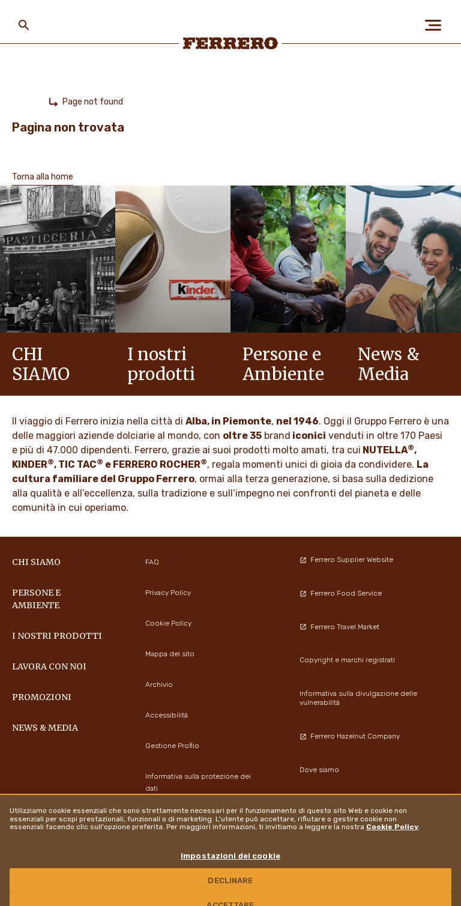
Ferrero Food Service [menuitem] (341, 593)
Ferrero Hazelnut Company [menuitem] (350, 736)
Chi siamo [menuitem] (36, 562)
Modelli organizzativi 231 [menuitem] (340, 803)
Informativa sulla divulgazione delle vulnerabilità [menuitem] (358, 698)
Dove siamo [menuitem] (319, 770)
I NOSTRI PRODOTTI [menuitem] (57, 635)
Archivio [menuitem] (159, 684)
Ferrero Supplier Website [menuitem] (346, 559)
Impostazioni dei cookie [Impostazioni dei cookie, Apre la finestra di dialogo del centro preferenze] (230, 870)
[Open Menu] (437, 25)
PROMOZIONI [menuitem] (41, 697)
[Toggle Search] (24, 25)
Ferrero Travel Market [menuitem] (339, 627)
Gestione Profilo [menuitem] (172, 745)
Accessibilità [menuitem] (166, 715)
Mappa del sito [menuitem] (169, 654)
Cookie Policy (392, 841)
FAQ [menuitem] (152, 562)
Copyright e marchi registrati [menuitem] (347, 660)
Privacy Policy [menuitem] (168, 592)
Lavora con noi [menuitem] (49, 666)
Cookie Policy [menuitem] (168, 623)
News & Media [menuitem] (45, 727)
